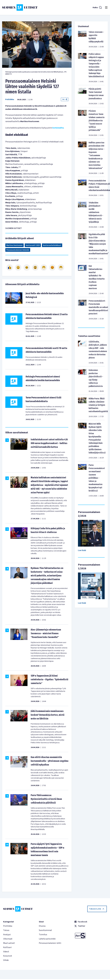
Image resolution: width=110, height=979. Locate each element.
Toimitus (43, 934)
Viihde (6, 960)
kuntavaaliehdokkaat (52, 245)
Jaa (64, 99)
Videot (6, 951)
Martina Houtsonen (14, 245)
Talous (6, 930)
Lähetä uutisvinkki (47, 938)
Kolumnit (7, 955)
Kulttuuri (7, 947)
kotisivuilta (58, 127)
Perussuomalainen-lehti (50, 943)
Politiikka (9, 99)
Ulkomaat (7, 938)
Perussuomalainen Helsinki (17, 250)
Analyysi (7, 934)
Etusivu (42, 926)
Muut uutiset (9, 943)
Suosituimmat (45, 930)
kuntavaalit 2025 (33, 245)
